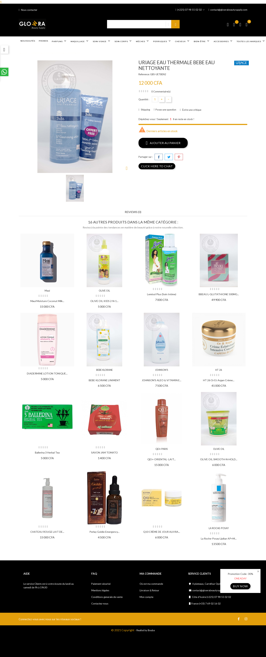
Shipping (145, 109)
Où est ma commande (151, 583)
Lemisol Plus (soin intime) (161, 294)
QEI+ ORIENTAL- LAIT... (161, 459)
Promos (43, 41)
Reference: (144, 74)
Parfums (59, 41)
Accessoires (223, 41)
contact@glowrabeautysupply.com (227, 10)
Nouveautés (27, 41)
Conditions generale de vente (107, 597)
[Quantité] (155, 99)
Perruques (162, 41)
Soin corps (123, 41)
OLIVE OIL (104, 290)
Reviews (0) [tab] (133, 212)
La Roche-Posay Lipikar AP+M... (219, 538)
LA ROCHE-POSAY (219, 528)
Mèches (142, 41)
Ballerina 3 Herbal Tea (47, 452)
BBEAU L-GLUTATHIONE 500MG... (219, 294)
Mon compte (146, 597)
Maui (47, 290)
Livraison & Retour (149, 590)
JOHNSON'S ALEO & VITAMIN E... (161, 380)
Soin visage (102, 41)
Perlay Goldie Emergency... (104, 531)
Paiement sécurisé (100, 583)
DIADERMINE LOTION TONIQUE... (47, 373)
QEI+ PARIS (162, 448)
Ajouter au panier (163, 143)
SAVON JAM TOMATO (104, 452)
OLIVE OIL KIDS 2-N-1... (104, 301)
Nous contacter (28, 9)
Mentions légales (100, 590)
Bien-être (202, 41)
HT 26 (218, 369)
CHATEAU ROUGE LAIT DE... (47, 531)
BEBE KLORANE (104, 369)
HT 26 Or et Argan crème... (218, 380)
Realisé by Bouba (145, 630)
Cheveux (182, 41)
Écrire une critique (191, 109)
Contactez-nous (99, 603)
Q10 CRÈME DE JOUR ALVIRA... (161, 531)
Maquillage (80, 41)
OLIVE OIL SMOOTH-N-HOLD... (218, 459)
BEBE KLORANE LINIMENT (104, 380)
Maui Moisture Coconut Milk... (47, 301)
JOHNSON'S (161, 369)
